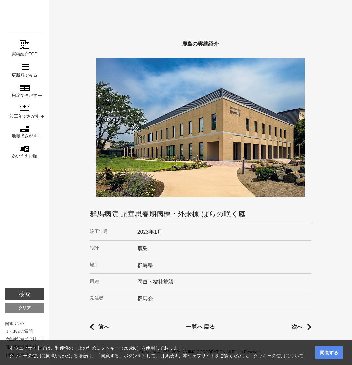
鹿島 (24, 17)
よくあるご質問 (19, 331)
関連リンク (15, 324)
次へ (297, 327)
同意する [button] (329, 352)
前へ (104, 327)
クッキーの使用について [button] (278, 355)
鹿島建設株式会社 (21, 339)
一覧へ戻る (200, 327)
